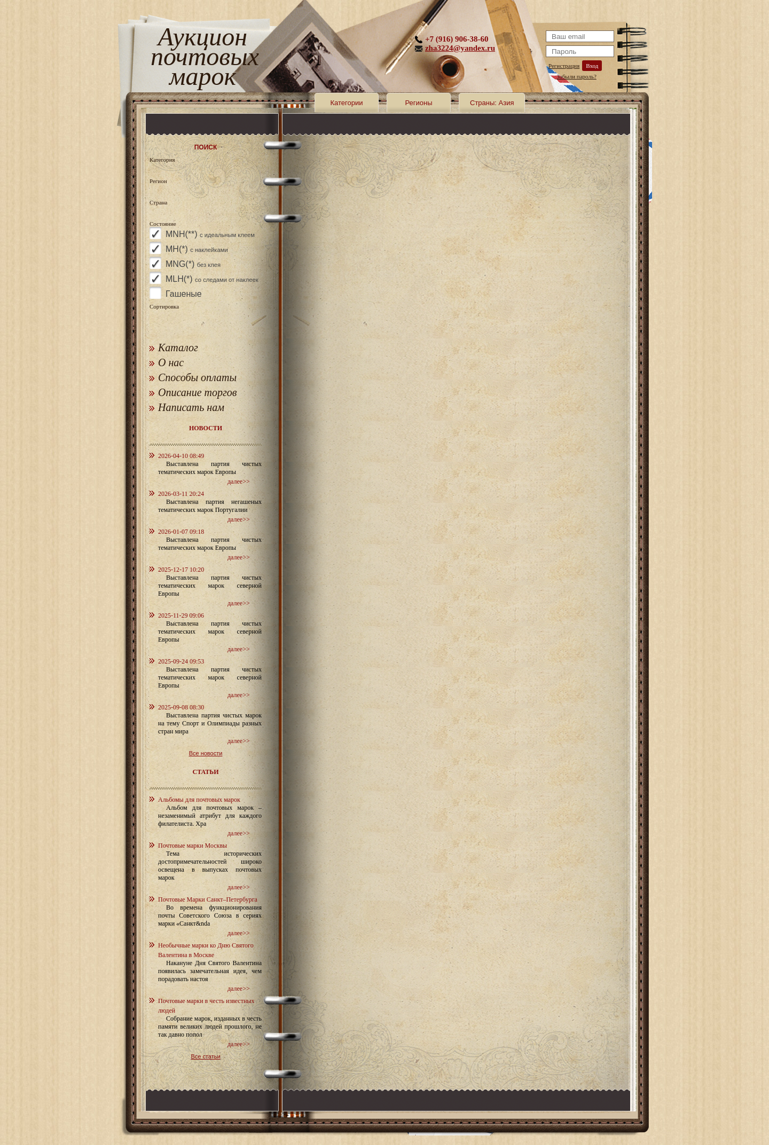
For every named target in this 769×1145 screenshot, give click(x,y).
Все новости (206, 753)
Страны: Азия (492, 103)
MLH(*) (212, 278)
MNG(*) (193, 264)
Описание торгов (197, 392)
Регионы (418, 103)
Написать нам (191, 407)
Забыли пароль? (576, 76)
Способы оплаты (197, 377)
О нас (171, 362)
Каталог (178, 347)
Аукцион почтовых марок (203, 58)
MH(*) (197, 249)
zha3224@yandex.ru (460, 48)
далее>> (238, 481)
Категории (347, 103)
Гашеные (184, 293)
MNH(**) (210, 234)
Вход (592, 65)
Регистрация (563, 65)
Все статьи (205, 1056)
